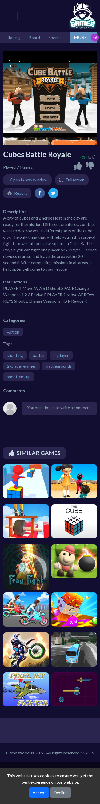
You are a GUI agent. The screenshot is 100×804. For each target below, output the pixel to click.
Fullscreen (75, 179)
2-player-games (21, 365)
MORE (80, 37)
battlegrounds (59, 365)
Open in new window (28, 179)
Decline (60, 792)
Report (20, 193)
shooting (15, 355)
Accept (39, 792)
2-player (61, 355)
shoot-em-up (19, 376)
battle (38, 355)
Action (13, 331)
